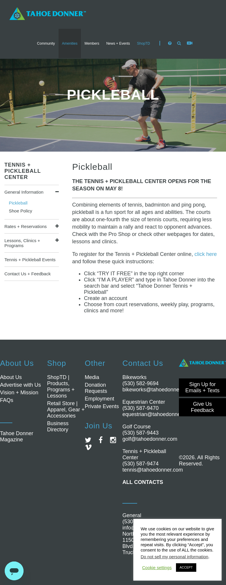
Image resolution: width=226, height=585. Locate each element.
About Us (11, 377)
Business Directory (58, 426)
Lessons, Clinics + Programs (22, 243)
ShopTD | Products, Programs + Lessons (61, 386)
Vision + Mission (19, 392)
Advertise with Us (20, 385)
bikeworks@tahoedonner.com (157, 390)
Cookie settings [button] (157, 567)
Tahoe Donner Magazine (16, 436)
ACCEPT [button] (186, 567)
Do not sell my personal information (174, 556)
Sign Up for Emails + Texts (202, 387)
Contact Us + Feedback (27, 273)
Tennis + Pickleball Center (22, 171)
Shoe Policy (20, 210)
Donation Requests (96, 388)
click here (206, 254)
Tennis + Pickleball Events (30, 259)
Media (92, 377)
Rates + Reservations (25, 226)
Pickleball (18, 202)
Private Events (102, 406)
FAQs (6, 400)
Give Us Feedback (202, 407)
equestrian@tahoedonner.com (157, 414)
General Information (24, 192)
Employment (99, 399)
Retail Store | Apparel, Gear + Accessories (66, 409)
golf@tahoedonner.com (149, 439)
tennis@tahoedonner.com (152, 470)
